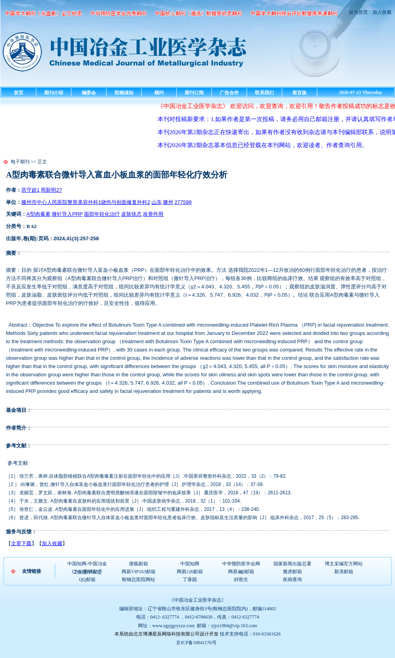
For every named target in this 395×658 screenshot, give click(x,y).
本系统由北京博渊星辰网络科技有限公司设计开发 (166, 634)
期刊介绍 (53, 92)
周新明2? (51, 190)
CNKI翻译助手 (87, 571)
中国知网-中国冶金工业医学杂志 (87, 564)
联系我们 (264, 92)
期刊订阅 (194, 92)
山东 (157, 202)
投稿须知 (123, 92)
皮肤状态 (131, 214)
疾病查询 (292, 579)
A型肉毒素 (38, 214)
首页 (18, 92)
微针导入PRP (67, 214)
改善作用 (153, 214)
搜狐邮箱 (138, 563)
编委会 (89, 92)
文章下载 (21, 543)
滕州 (168, 202)
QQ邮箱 (87, 579)
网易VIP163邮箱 (138, 571)
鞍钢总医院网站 (138, 579)
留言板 (299, 92)
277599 (182, 202)
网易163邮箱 (241, 571)
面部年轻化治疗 (102, 214)
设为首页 (358, 12)
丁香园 (190, 579)
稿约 (159, 92)
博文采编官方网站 (344, 563)
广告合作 (229, 92)
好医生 (241, 579)
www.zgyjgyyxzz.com (173, 625)
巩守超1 (30, 190)
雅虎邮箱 (292, 571)
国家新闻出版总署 (292, 563)
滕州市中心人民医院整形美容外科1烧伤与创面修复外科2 (85, 202)
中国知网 (189, 563)
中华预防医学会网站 (241, 564)
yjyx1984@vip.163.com (234, 625)
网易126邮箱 (190, 571)
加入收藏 (381, 12)
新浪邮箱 (343, 571)
